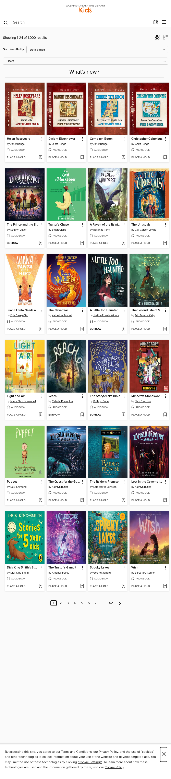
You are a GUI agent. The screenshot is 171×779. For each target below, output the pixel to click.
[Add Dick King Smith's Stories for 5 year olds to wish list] (40, 586)
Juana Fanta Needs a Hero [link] (23, 310)
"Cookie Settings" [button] (90, 762)
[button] (157, 38)
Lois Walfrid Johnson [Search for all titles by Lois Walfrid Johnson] (105, 487)
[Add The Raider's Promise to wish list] (123, 500)
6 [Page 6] (89, 603)
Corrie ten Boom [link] (101, 139)
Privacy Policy (108, 752)
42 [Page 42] (111, 603)
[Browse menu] (164, 22)
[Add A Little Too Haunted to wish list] (123, 329)
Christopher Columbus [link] (146, 139)
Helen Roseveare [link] (18, 139)
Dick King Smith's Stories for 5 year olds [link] (23, 568)
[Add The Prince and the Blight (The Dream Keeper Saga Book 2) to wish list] (40, 243)
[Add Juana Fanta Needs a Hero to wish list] (40, 329)
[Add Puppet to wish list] (40, 500)
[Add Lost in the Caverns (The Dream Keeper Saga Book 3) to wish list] (165, 500)
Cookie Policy (114, 767)
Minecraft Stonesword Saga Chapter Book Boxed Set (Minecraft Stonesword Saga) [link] (147, 396)
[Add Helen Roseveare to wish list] (40, 157)
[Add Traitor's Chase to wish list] (82, 243)
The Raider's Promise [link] (104, 482)
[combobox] (77, 22)
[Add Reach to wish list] (82, 415)
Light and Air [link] (16, 396)
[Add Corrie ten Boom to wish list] (123, 157)
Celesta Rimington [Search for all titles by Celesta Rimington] (62, 401)
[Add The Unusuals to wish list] (165, 243)
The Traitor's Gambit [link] (62, 568)
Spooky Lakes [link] (99, 568)
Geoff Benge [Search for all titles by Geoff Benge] (142, 144)
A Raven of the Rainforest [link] (106, 225)
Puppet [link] (12, 482)
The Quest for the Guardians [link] (64, 482)
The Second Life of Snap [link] (147, 310)
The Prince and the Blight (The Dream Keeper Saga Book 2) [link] (23, 225)
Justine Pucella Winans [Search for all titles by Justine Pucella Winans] (106, 315)
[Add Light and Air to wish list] (40, 415)
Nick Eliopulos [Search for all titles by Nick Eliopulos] (143, 401)
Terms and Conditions (76, 752)
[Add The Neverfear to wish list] (82, 329)
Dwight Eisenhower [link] (61, 139)
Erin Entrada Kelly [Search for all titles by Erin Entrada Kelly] (145, 315)
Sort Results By (13, 49)
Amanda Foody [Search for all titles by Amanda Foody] (60, 572)
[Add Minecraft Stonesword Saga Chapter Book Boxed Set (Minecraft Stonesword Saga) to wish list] (165, 415)
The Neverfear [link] (58, 310)
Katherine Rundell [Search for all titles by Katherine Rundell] (62, 315)
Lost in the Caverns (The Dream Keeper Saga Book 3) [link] (147, 482)
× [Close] (163, 754)
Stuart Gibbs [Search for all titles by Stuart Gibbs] (59, 229)
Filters (10, 61)
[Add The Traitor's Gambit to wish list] (82, 586)
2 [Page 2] (61, 603)
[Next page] (120, 603)
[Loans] (156, 23)
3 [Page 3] (68, 603)
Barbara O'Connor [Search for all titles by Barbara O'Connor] (145, 572)
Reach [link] (52, 396)
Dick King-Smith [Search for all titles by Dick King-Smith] (19, 572)
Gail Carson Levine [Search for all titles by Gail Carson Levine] (145, 229)
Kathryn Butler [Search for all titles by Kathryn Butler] (18, 229)
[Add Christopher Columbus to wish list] (165, 157)
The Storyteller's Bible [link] (105, 396)
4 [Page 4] (75, 603)
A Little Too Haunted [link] (104, 310)
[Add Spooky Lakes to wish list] (123, 586)
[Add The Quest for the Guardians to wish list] (82, 500)
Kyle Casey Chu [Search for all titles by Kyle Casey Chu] (19, 315)
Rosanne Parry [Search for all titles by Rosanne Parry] (101, 229)
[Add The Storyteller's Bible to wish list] (123, 415)
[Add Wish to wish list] (165, 586)
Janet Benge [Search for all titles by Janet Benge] (17, 144)
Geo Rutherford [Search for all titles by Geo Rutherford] (102, 572)
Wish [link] (134, 568)
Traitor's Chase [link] (58, 225)
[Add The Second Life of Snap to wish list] (165, 329)
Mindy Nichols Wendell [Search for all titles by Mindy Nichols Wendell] (23, 401)
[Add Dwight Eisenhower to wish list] (82, 157)
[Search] (6, 22)
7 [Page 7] (96, 603)
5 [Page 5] (82, 603)
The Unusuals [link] (140, 225)
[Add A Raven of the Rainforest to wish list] (123, 243)
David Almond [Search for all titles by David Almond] (18, 487)
